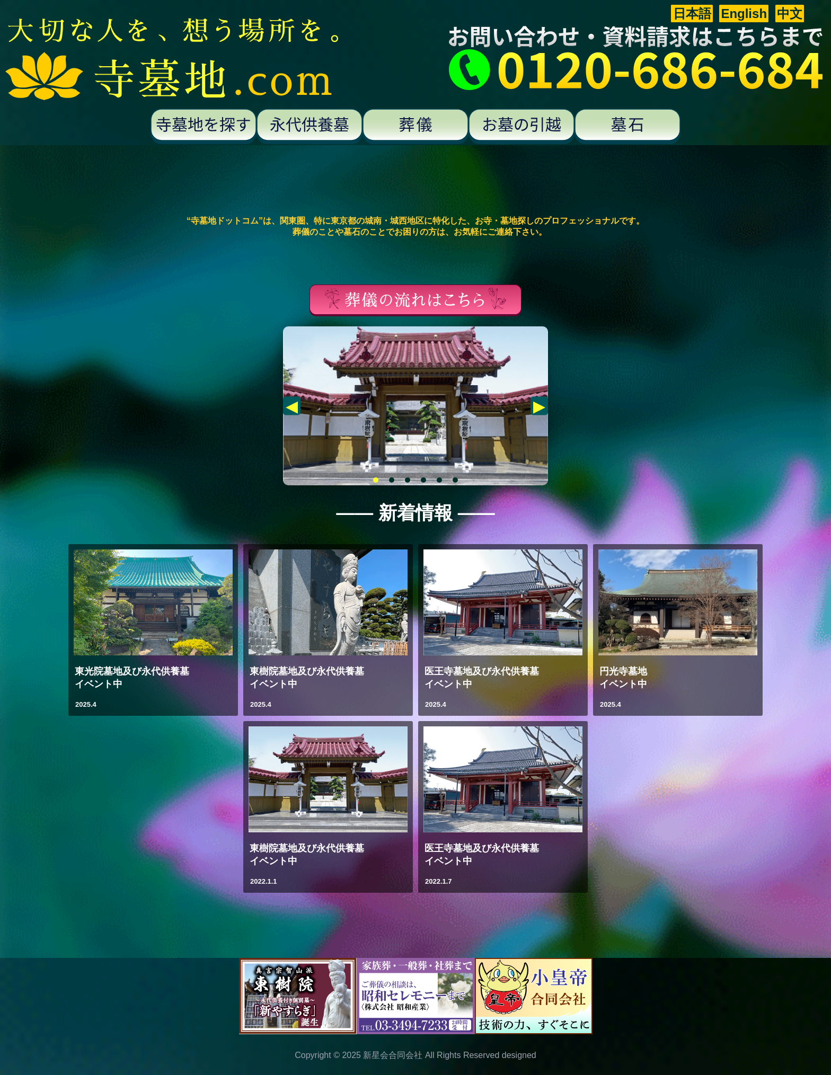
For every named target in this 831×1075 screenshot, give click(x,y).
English (744, 13)
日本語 (692, 13)
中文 (789, 13)
